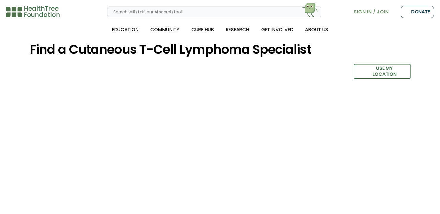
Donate (417, 12)
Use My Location (378, 71)
